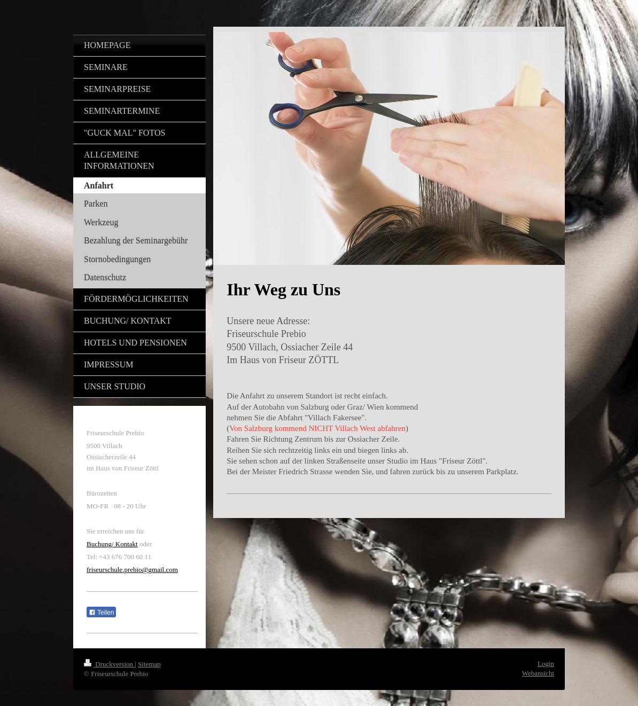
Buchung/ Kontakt (112, 544)
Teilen (101, 612)
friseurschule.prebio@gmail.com (132, 570)
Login (546, 664)
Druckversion (109, 664)
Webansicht (538, 673)
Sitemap (149, 664)
